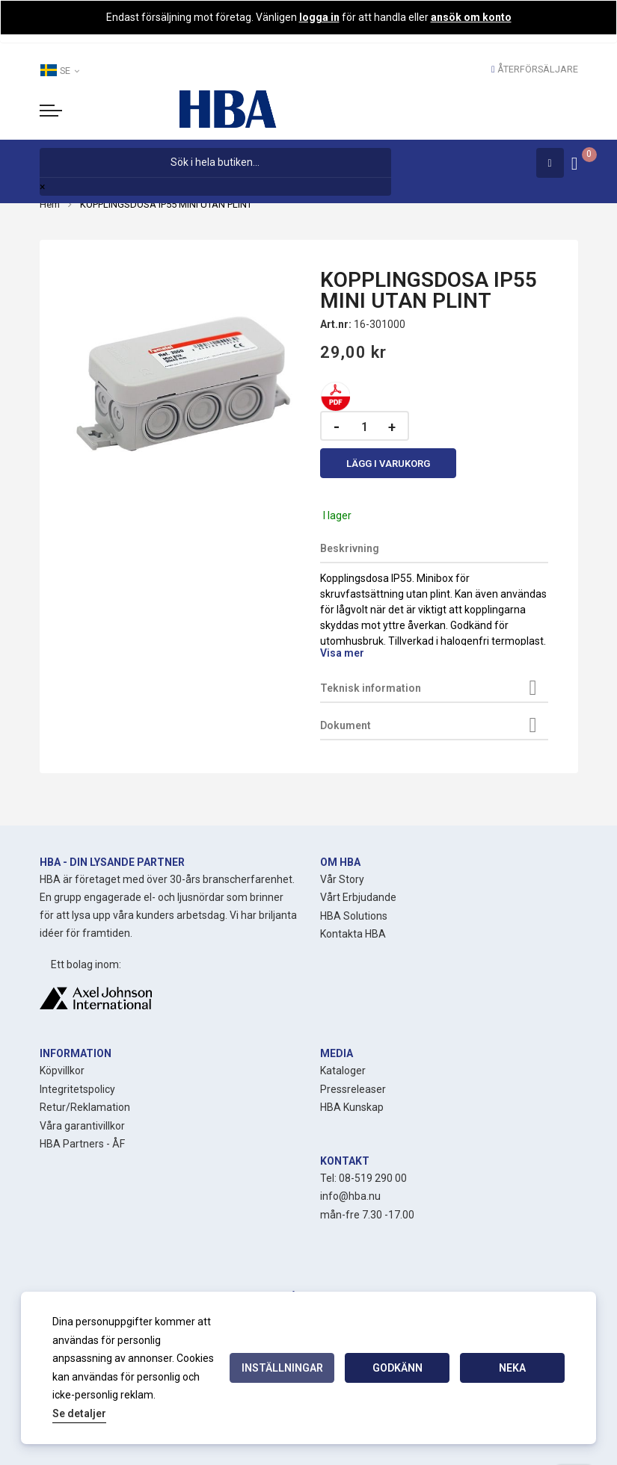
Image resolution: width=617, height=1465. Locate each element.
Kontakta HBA (353, 934)
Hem (50, 204)
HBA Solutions (353, 916)
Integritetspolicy (77, 1089)
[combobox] (215, 163)
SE (59, 70)
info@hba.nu (350, 1196)
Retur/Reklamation (85, 1107)
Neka (512, 1368)
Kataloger (343, 1071)
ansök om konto (471, 17)
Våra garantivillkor (82, 1126)
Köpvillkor (62, 1071)
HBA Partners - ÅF (82, 1144)
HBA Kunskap (352, 1107)
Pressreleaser (353, 1089)
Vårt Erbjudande (358, 897)
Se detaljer (79, 1413)
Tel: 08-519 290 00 (363, 1178)
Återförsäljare (537, 69)
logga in (319, 17)
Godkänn (397, 1368)
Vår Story (342, 879)
